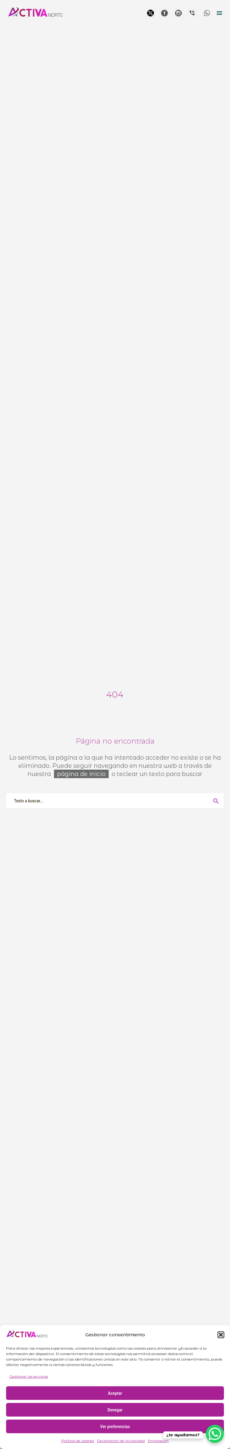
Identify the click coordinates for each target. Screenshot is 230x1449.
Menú (219, 13)
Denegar (114, 1410)
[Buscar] (115, 800)
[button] (221, 1335)
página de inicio (81, 774)
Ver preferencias (115, 1426)
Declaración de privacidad (121, 1440)
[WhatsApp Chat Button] (215, 1434)
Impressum (158, 1440)
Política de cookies (77, 1440)
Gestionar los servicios (28, 1376)
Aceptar (115, 1393)
